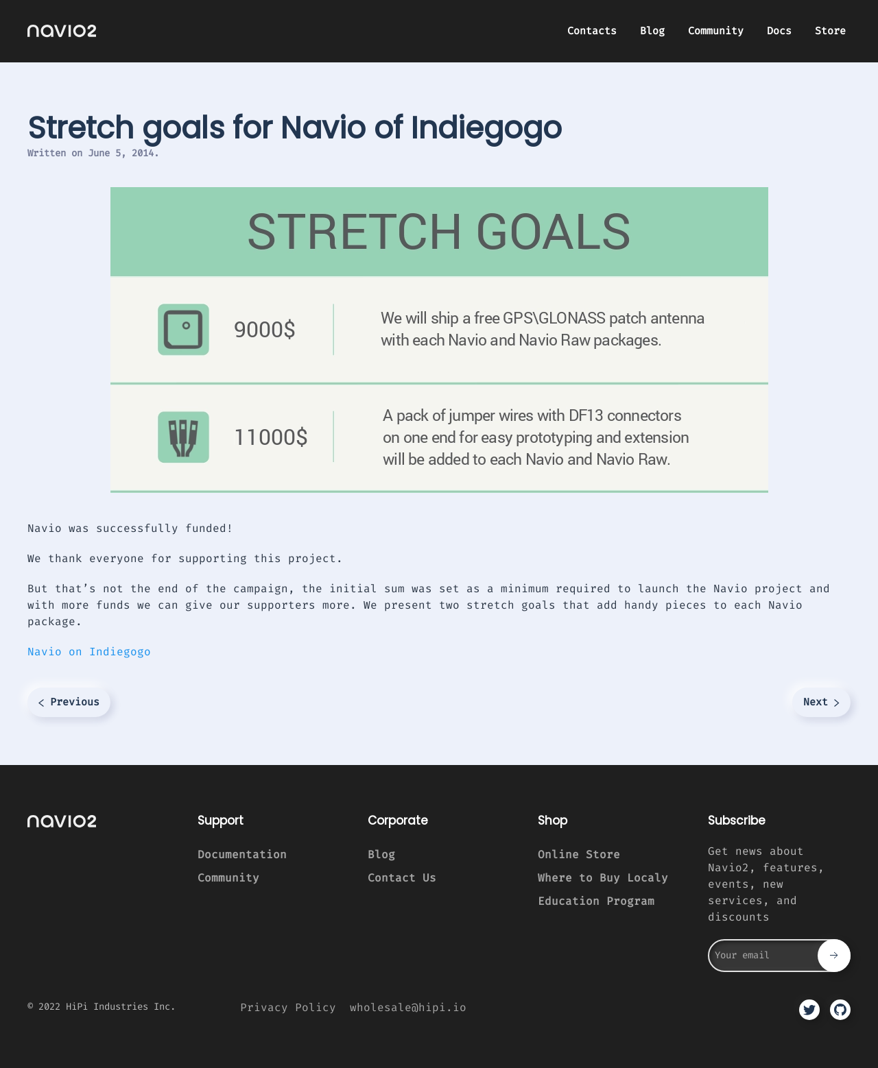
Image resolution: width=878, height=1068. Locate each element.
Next (821, 702)
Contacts (592, 31)
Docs (779, 31)
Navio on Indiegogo (89, 651)
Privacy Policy (288, 1007)
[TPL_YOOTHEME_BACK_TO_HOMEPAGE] (61, 31)
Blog (652, 31)
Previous (68, 702)
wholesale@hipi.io (408, 1007)
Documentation (242, 854)
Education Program (596, 901)
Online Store (579, 854)
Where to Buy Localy (603, 878)
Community (716, 31)
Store (830, 31)
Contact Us (402, 878)
